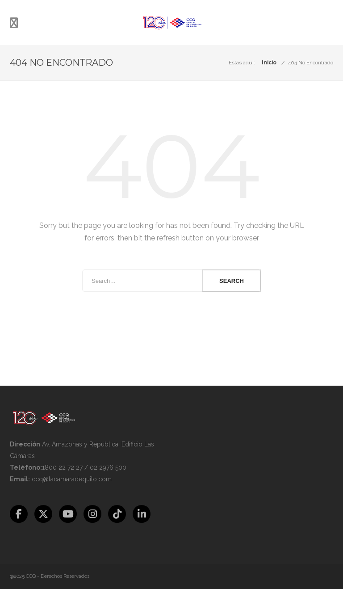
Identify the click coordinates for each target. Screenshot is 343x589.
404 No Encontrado (310, 62)
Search (231, 281)
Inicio (269, 62)
